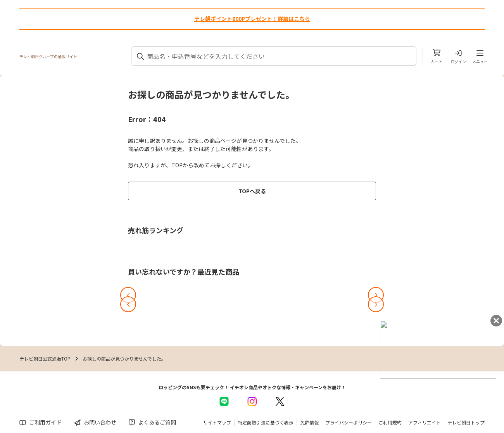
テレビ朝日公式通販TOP (45, 358)
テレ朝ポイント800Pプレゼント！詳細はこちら (252, 18)
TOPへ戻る (252, 191)
